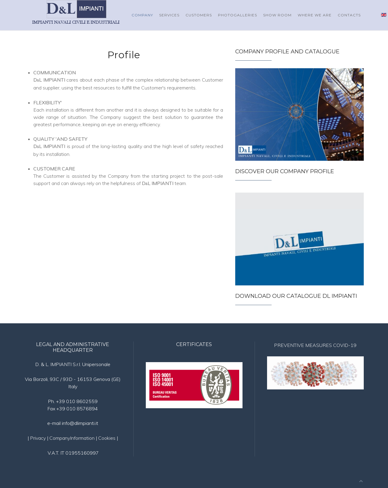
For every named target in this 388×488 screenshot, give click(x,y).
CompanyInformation (72, 438)
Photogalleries (237, 15)
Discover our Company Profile (284, 171)
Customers (199, 15)
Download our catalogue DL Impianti (296, 296)
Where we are (315, 15)
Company (142, 15)
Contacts (349, 15)
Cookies (107, 438)
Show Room (277, 15)
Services (169, 15)
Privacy (38, 438)
